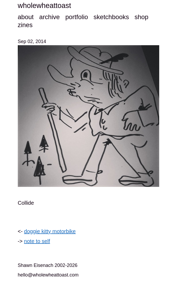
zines (25, 24)
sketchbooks (111, 16)
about (26, 16)
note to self (37, 241)
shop (141, 16)
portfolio (76, 16)
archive (49, 16)
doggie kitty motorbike (50, 231)
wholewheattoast (44, 6)
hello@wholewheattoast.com (48, 275)
